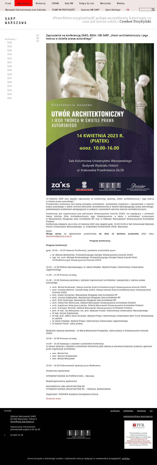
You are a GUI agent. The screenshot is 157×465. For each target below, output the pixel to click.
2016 (9, 82)
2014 (9, 90)
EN (127, 9)
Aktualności (23, 3)
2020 (9, 66)
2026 (9, 42)
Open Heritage (112, 9)
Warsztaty (105, 3)
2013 (9, 94)
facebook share (53, 399)
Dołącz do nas (86, 3)
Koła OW (69, 3)
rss (151, 411)
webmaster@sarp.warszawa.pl (138, 416)
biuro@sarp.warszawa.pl (22, 422)
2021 (9, 62)
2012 (9, 98)
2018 (9, 74)
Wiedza (120, 3)
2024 (9, 50)
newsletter (128, 411)
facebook (141, 411)
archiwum (115, 411)
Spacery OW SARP (90, 9)
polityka (126, 458)
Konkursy (41, 3)
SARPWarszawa (16, 20)
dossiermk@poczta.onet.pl (59, 236)
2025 (9, 46)
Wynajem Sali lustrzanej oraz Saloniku (25, 9)
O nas (8, 3)
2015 (9, 86)
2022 (9, 58)
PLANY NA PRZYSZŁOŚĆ (63, 9)
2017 (9, 78)
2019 (9, 70)
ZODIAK (55, 3)
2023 (9, 54)
